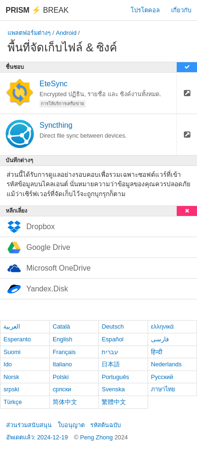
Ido (7, 364)
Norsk (11, 376)
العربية (11, 326)
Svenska (113, 389)
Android (66, 32)
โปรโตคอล (145, 10)
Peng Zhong (97, 437)
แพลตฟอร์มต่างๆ (29, 32)
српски (62, 389)
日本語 (111, 364)
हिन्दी (156, 351)
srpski (11, 389)
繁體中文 (114, 401)
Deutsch (113, 326)
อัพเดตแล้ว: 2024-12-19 (37, 437)
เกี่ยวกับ (181, 10)
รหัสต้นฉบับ (105, 425)
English (62, 339)
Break (37, 10)
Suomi (11, 351)
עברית (110, 351)
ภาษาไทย (163, 389)
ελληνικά (162, 326)
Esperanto (17, 339)
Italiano (62, 364)
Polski (61, 376)
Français (64, 351)
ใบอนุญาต (71, 425)
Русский (162, 376)
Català (61, 326)
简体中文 (65, 401)
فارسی (160, 339)
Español (112, 339)
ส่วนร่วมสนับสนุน (29, 425)
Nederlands (166, 364)
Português (115, 376)
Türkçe (12, 401)
